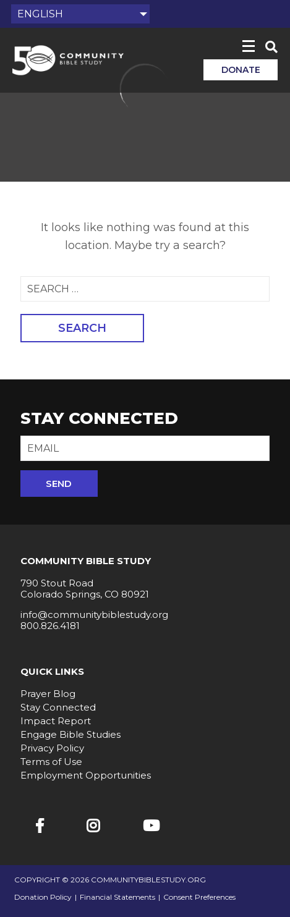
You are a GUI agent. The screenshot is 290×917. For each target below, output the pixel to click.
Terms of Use (51, 761)
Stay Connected (58, 707)
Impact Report (55, 721)
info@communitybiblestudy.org (94, 614)
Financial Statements (117, 897)
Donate (240, 69)
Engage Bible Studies (70, 734)
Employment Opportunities (85, 775)
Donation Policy (43, 897)
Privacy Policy (52, 748)
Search (82, 328)
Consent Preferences (199, 897)
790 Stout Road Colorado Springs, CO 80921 (84, 588)
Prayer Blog (47, 693)
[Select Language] (80, 13)
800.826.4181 (50, 626)
